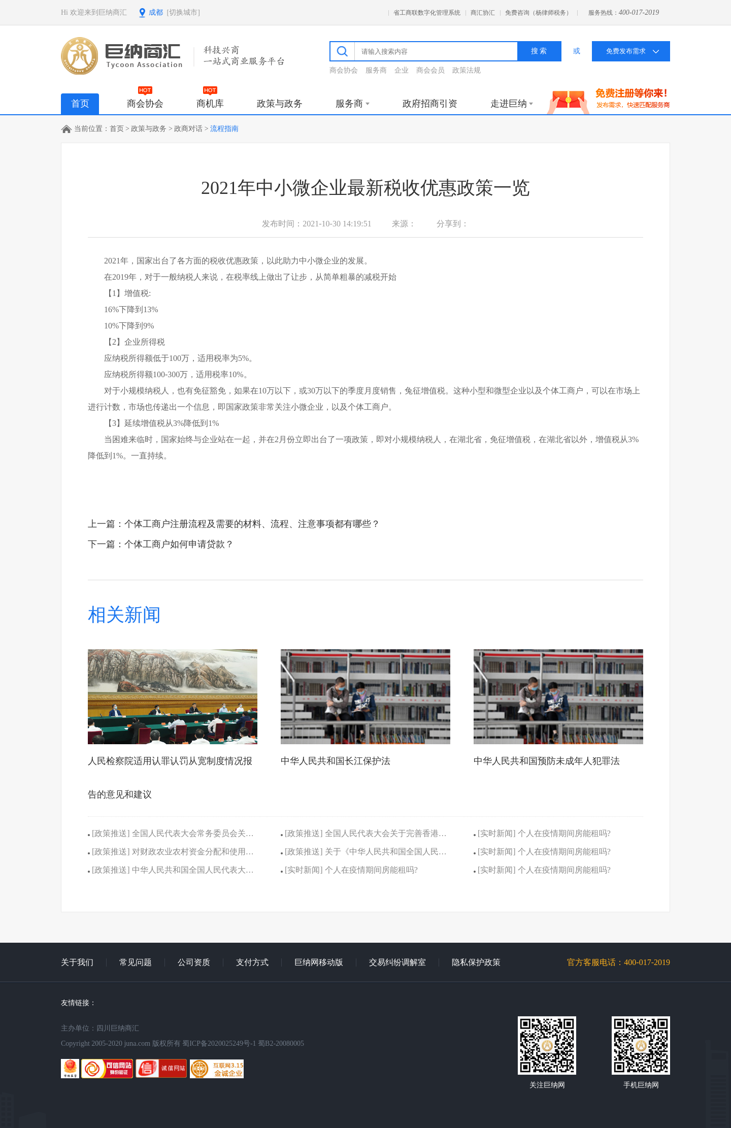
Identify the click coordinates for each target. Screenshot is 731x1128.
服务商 (376, 70)
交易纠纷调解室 (397, 962)
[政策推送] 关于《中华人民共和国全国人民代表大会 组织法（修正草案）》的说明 (364, 854)
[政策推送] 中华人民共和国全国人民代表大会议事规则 (171, 872)
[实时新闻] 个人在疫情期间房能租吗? (349, 870)
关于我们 (77, 962)
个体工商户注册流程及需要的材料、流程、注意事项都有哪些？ (252, 524)
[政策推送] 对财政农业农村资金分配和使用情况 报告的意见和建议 (171, 854)
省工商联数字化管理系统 (426, 12)
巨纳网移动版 (318, 962)
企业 (401, 70)
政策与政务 (149, 128)
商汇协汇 (483, 12)
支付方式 (252, 962)
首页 (80, 103)
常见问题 (135, 962)
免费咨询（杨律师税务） (538, 12)
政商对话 (188, 128)
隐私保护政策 (476, 962)
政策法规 (466, 70)
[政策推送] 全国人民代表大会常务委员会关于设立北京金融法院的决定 (171, 836)
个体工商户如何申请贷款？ (179, 544)
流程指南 (224, 128)
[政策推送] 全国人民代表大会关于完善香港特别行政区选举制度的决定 (364, 836)
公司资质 (194, 962)
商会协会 (343, 70)
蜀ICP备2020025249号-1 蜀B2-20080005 (243, 1043)
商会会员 (430, 70)
